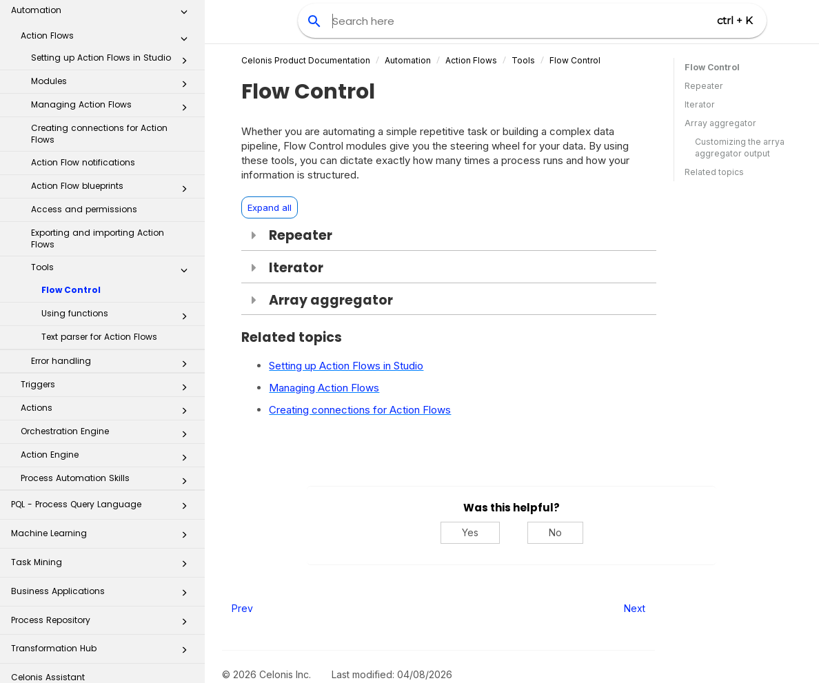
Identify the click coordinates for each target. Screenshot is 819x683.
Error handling (113, 283)
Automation (408, 60)
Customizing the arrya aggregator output (740, 147)
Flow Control (71, 209)
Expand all (269, 207)
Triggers (108, 307)
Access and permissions (84, 128)
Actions (108, 330)
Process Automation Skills (108, 400)
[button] (184, 30)
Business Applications (103, 514)
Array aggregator (720, 123)
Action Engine (108, 377)
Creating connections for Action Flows (99, 53)
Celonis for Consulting (103, 629)
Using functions (118, 236)
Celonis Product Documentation (305, 60)
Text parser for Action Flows (99, 256)
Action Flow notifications (83, 82)
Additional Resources (103, 658)
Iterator (700, 104)
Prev (242, 608)
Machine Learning (103, 456)
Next (634, 608)
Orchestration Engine (108, 354)
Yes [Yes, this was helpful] (470, 532)
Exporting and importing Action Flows (97, 158)
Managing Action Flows (113, 27)
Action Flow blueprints (113, 108)
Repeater (704, 86)
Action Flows (471, 60)
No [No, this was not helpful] (555, 532)
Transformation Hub (103, 571)
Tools (113, 189)
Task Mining (103, 485)
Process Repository (103, 543)
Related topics (714, 172)
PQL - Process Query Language (103, 427)
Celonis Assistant (48, 596)
